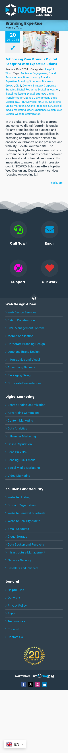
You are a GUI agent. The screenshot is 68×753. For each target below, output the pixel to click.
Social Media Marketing (24, 467)
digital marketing (15, 93)
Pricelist (13, 629)
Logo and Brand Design (24, 351)
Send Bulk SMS (18, 452)
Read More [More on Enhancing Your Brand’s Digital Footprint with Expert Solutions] (56, 182)
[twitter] (30, 684)
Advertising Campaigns (24, 413)
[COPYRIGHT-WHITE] (34, 675)
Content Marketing (20, 420)
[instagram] (37, 684)
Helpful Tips (16, 590)
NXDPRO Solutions (49, 101)
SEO (50, 105)
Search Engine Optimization (26, 405)
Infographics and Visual (24, 359)
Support (13, 613)
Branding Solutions (29, 81)
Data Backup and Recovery (26, 544)
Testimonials (16, 621)
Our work (14, 597)
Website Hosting (19, 497)
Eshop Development (37, 97)
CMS (18, 85)
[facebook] (23, 684)
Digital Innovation (48, 89)
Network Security (19, 560)
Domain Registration (22, 505)
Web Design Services (22, 312)
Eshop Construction (21, 320)
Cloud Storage (17, 536)
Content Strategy (32, 85)
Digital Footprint (27, 89)
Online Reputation (20, 444)
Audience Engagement (34, 73)
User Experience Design (41, 110)
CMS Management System (26, 328)
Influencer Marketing (22, 436)
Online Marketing (15, 105)
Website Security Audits (24, 521)
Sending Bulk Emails (21, 460)
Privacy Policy (17, 605)
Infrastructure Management (26, 552)
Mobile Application (20, 336)
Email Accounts (18, 529)
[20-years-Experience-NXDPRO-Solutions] (34, 646)
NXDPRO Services (26, 101)
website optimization (27, 114)
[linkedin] (44, 684)
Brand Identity (31, 77)
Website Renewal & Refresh (26, 513)
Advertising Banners (21, 367)
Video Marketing (19, 475)
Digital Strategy (36, 93)
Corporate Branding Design (26, 344)
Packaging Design (20, 375)
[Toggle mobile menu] (61, 10)
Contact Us (15, 637)
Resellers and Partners (23, 568)
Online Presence (37, 105)
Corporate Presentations (25, 383)
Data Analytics (17, 428)
